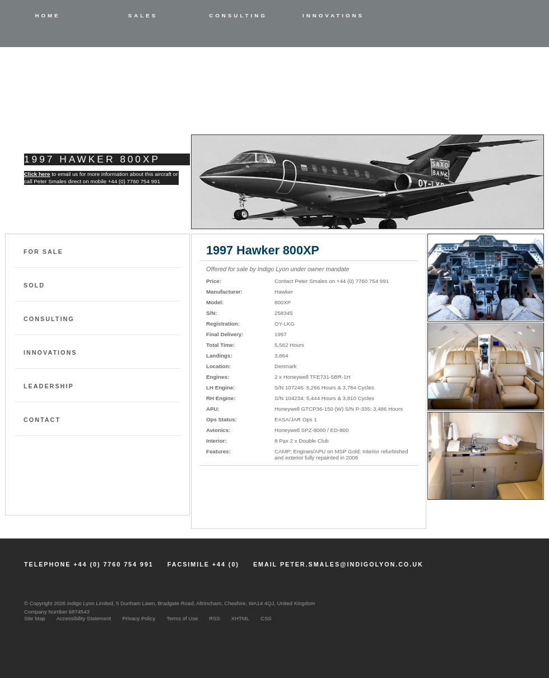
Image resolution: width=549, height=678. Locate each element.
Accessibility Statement (84, 618)
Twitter (534, 557)
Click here (37, 174)
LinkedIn (486, 557)
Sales (142, 15)
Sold (34, 285)
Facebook (510, 557)
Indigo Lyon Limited (96, 90)
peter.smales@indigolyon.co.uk (352, 564)
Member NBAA (484, 614)
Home (47, 15)
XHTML (240, 618)
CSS (266, 618)
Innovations (333, 15)
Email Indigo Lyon (242, 514)
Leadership (49, 386)
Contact (42, 419)
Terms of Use (182, 618)
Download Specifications (258, 492)
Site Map (34, 618)
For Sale (43, 251)
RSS (214, 618)
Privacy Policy (138, 618)
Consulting (238, 15)
